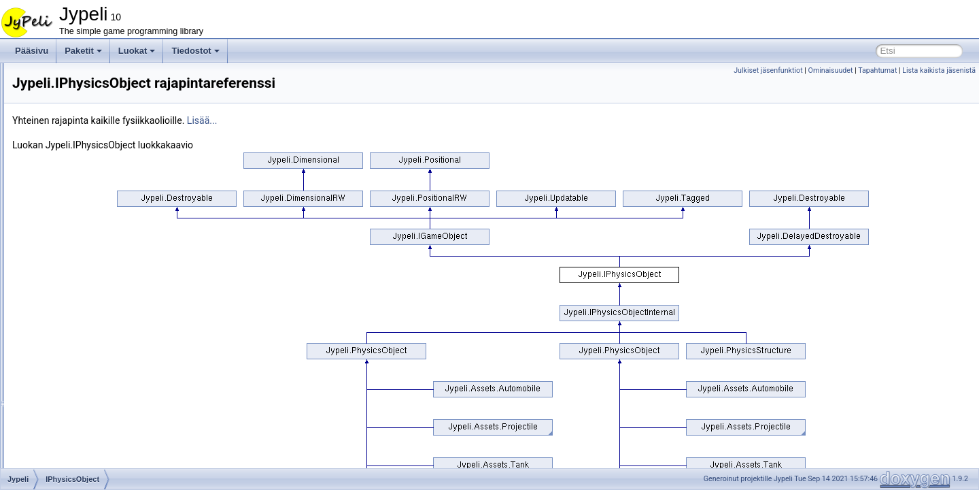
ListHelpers (76, 437)
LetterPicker (77, 377)
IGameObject (80, 92)
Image (67, 152)
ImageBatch (77, 167)
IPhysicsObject (82, 272)
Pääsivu (31, 51)
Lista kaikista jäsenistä (939, 70)
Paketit (83, 51)
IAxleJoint (73, 77)
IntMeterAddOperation (96, 257)
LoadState (74, 467)
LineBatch (74, 407)
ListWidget (75, 452)
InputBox (72, 212)
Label (65, 332)
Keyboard (73, 317)
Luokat (137, 51)
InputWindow (79, 227)
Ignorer (69, 122)
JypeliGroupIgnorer (90, 302)
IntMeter (71, 242)
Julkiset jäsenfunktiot (768, 70)
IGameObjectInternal (93, 107)
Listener (70, 422)
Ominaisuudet (830, 70)
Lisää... (372, 120)
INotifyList (74, 197)
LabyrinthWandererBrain (100, 347)
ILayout (69, 137)
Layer (66, 362)
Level (65, 392)
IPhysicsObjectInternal (96, 287)
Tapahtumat (877, 70)
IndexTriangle (80, 182)
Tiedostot (195, 51)
